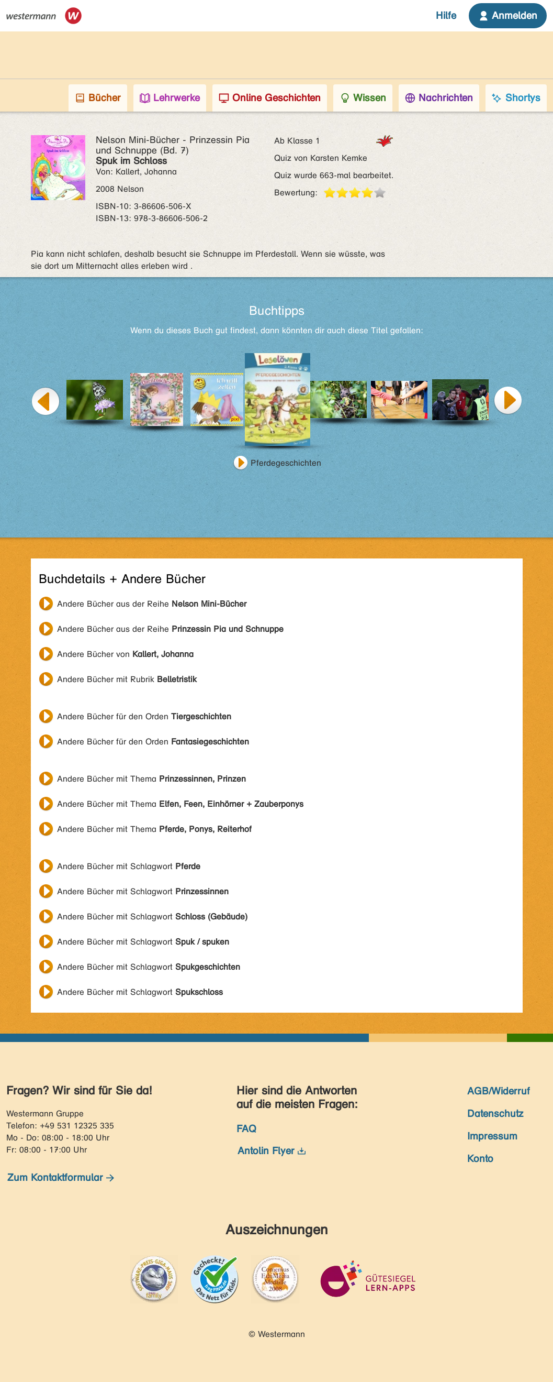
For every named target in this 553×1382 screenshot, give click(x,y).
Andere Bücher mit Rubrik (127, 679)
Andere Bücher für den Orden (144, 716)
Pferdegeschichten (286, 463)
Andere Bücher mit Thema (151, 779)
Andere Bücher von (125, 654)
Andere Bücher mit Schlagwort (128, 866)
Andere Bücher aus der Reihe (151, 604)
